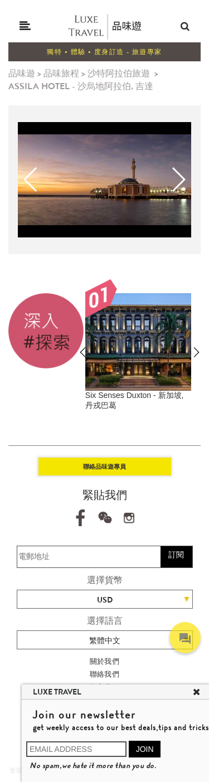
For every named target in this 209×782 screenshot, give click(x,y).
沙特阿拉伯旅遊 (119, 73)
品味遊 (21, 73)
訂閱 (176, 554)
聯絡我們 (105, 674)
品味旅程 (61, 73)
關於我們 (105, 661)
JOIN (145, 749)
